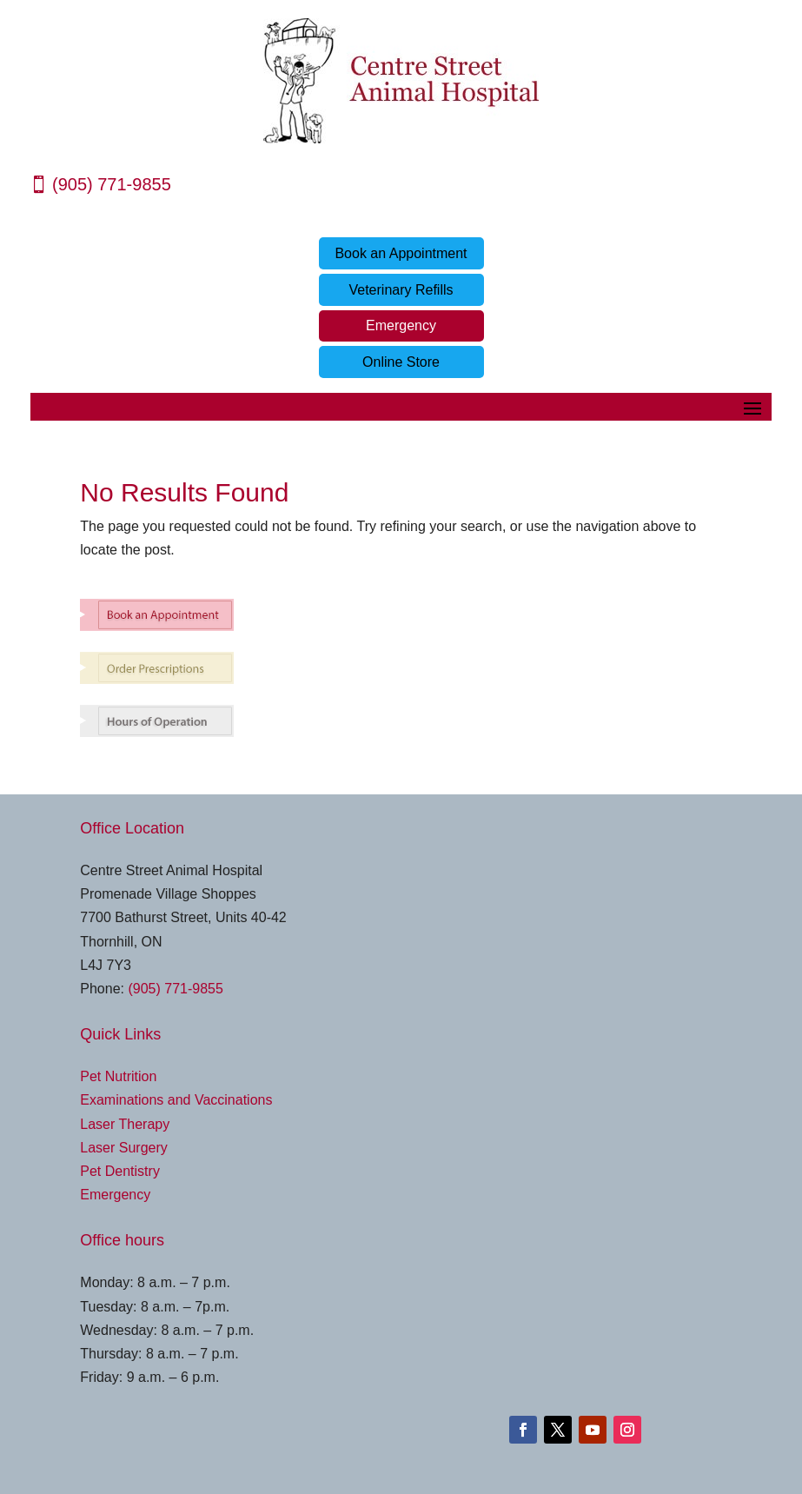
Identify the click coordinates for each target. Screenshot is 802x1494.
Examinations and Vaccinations (176, 1099)
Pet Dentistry (120, 1171)
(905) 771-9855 (111, 184)
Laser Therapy (124, 1124)
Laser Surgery (124, 1147)
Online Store (401, 362)
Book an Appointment (401, 253)
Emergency (401, 325)
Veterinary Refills (400, 289)
